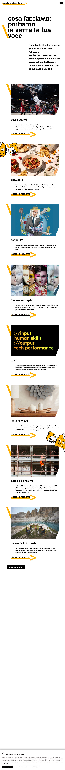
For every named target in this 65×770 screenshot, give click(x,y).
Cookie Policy (5, 763)
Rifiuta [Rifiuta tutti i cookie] (18, 766)
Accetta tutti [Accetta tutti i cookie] (7, 766)
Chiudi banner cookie (62, 753)
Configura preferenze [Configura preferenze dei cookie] (31, 766)
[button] (61, 3)
